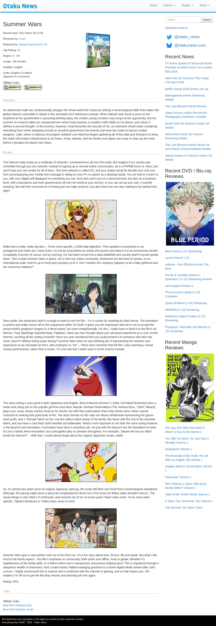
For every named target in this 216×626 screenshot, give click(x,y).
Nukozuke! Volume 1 (178, 477)
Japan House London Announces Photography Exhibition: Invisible (186, 114)
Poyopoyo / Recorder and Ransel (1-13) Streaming (188, 329)
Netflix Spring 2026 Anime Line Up (186, 89)
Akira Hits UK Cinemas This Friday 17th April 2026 (187, 80)
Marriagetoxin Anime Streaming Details (185, 97)
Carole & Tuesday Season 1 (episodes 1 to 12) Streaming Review (188, 277)
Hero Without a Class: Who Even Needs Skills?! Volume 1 (186, 486)
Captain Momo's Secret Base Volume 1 (188, 468)
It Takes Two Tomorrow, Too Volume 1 (189, 501)
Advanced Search (176, 27)
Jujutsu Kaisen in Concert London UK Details (188, 157)
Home (153, 5)
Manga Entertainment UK (33, 44)
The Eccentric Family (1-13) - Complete (183, 294)
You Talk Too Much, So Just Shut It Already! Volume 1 (187, 440)
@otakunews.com (190, 45)
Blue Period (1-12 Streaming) (183, 251)
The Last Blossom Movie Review (185, 106)
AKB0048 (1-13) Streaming (182, 309)
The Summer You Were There (184, 507)
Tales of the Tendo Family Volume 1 (187, 494)
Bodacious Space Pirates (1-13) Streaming (185, 318)
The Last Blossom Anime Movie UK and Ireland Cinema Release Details (188, 147)
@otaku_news (187, 37)
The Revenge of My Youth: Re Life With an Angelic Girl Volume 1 (186, 457)
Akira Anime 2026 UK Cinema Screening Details (184, 136)
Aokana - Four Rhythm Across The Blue (187, 266)
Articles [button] (169, 5)
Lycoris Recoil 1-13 (177, 257)
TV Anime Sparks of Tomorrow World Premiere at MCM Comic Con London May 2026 (188, 67)
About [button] (205, 5)
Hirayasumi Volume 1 (178, 449)
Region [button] (187, 5)
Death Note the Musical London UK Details (187, 125)
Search (207, 19)
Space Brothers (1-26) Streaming (186, 303)
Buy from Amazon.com (17, 605)
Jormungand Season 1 (179, 285)
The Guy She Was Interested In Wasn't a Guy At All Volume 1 (185, 429)
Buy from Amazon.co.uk (18, 609)
